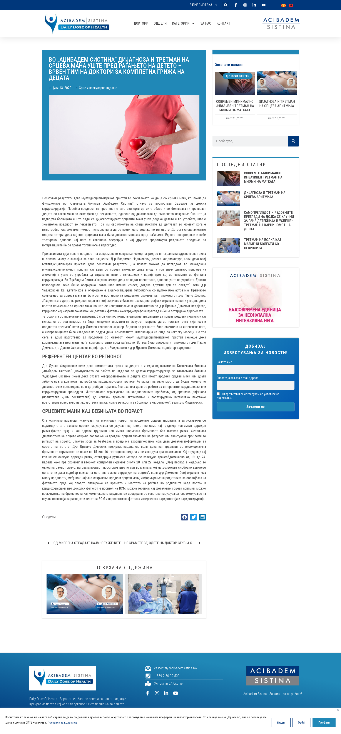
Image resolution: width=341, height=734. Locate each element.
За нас (206, 23)
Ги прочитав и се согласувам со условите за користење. (248, 396)
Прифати (323, 722)
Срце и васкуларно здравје (98, 88)
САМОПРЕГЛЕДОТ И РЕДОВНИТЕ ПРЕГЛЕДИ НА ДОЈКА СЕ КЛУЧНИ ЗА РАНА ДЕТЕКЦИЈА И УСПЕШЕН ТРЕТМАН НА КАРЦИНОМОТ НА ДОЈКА (269, 220)
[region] (170, 721)
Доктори (141, 23)
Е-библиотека (203, 5)
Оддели (160, 23)
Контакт (223, 23)
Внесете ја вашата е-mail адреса (237, 378)
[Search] (293, 141)
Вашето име (224, 362)
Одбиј (300, 722)
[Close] (338, 710)
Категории (183, 23)
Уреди (278, 722)
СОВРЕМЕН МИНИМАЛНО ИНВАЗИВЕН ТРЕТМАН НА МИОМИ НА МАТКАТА (235, 105)
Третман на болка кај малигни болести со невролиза (262, 244)
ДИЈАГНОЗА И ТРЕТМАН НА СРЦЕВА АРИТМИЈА (277, 103)
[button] (225, 5)
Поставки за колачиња (79, 722)
